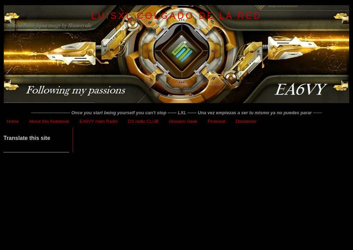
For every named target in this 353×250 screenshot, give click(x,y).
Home (13, 121)
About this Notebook (49, 121)
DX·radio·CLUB (143, 121)
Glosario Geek (183, 121)
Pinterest (216, 121)
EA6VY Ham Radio (99, 121)
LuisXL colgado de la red (176, 15)
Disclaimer (246, 121)
